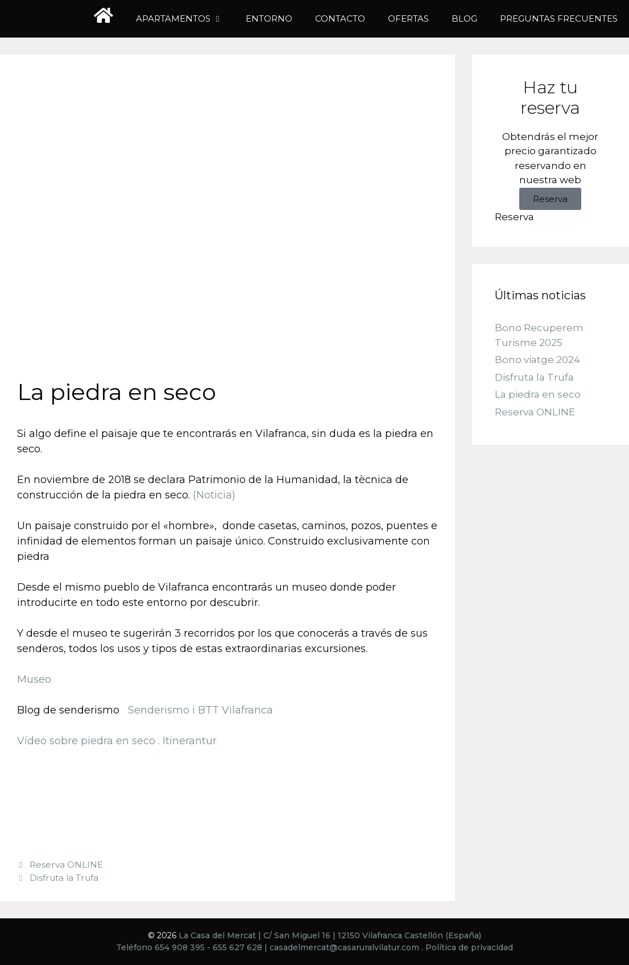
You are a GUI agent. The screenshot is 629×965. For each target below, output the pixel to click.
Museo (34, 679)
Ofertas (408, 18)
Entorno (269, 18)
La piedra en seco (538, 395)
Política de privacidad (469, 947)
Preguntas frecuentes (559, 18)
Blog (464, 18)
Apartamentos (185, 19)
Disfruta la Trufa (64, 877)
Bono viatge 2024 (537, 360)
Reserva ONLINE (66, 864)
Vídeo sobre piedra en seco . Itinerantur (117, 741)
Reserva (550, 198)
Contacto (340, 18)
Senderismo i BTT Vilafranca (199, 710)
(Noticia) (214, 495)
